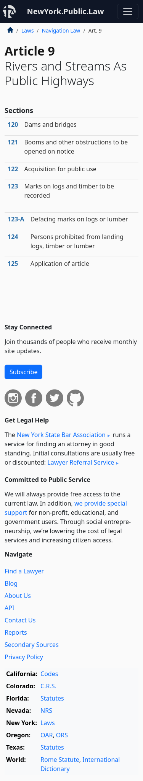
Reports (16, 632)
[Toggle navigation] (127, 11)
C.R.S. (48, 686)
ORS (62, 735)
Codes (49, 674)
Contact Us (20, 620)
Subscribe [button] (23, 372)
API (9, 608)
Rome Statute (59, 759)
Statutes (52, 698)
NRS (46, 710)
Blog (11, 583)
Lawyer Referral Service (80, 462)
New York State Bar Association (61, 435)
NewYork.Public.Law (65, 11)
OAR (46, 735)
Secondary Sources (32, 644)
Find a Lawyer (24, 571)
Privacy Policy (24, 657)
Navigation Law (61, 30)
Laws (27, 30)
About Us (18, 595)
